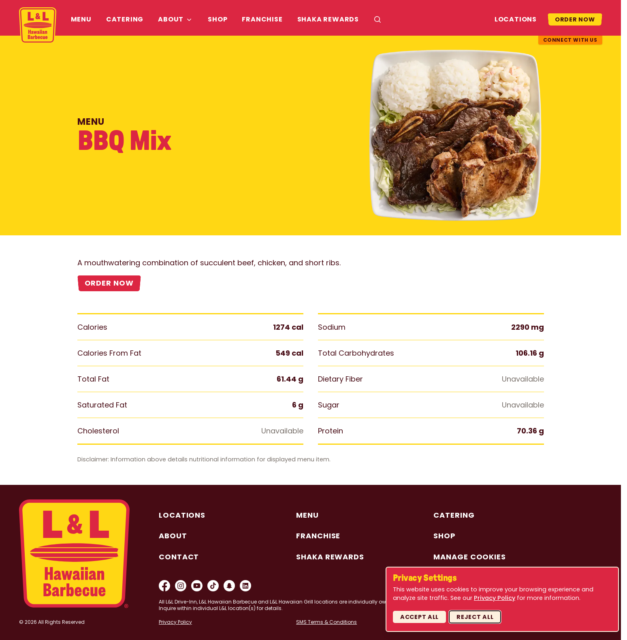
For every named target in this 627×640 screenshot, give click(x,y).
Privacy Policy (175, 622)
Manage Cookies (469, 557)
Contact (179, 557)
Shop (217, 19)
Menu (81, 19)
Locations (516, 19)
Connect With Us (570, 39)
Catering (124, 19)
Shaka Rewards (328, 19)
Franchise (262, 19)
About (170, 19)
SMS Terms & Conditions (326, 622)
